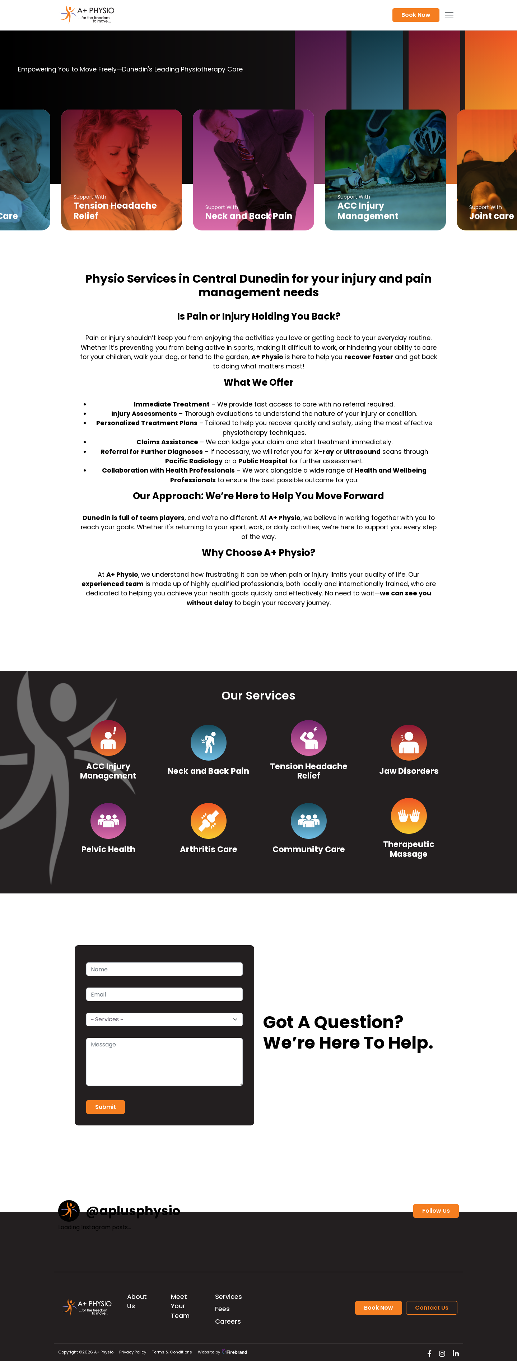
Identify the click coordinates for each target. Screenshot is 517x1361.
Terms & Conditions (172, 1352)
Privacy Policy (132, 1352)
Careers (228, 1321)
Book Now (415, 15)
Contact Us (431, 1308)
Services (228, 1296)
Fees (222, 1309)
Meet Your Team (180, 1306)
